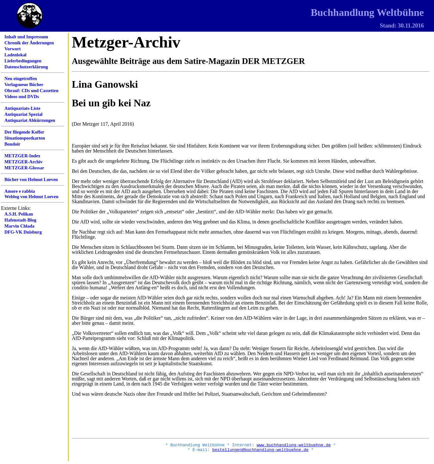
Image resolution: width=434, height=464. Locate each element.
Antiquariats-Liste (22, 108)
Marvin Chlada (19, 226)
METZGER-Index (22, 155)
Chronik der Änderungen (29, 42)
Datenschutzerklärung (26, 66)
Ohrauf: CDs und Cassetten (31, 90)
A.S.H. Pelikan (18, 213)
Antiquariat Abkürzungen (29, 120)
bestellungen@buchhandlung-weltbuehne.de (260, 451)
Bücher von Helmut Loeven (31, 179)
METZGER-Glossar (24, 167)
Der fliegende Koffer (24, 132)
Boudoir (12, 144)
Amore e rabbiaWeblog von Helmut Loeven (31, 194)
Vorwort (12, 48)
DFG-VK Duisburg (23, 232)
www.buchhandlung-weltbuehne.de (294, 445)
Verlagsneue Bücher (23, 84)
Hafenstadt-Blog (20, 220)
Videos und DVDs (21, 96)
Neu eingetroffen (20, 78)
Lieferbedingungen (22, 60)
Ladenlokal (15, 54)
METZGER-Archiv (23, 161)
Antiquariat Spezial (23, 114)
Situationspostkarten (24, 138)
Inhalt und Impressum (26, 36)
